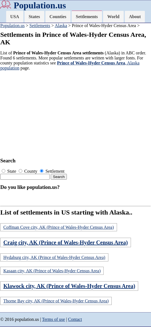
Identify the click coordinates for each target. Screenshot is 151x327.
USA (14, 16)
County (28, 171)
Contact (75, 319)
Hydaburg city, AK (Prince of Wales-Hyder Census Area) (54, 257)
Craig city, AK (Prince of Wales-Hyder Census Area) (65, 242)
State (9, 171)
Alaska (61, 25)
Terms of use (53, 319)
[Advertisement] (74, 114)
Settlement (52, 171)
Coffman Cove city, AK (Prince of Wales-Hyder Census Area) (58, 227)
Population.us (40, 5)
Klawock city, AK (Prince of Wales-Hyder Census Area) (69, 286)
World (113, 16)
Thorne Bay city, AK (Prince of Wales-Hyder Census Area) (56, 301)
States (34, 16)
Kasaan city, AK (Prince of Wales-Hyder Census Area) (52, 270)
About (135, 16)
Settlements (87, 16)
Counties (58, 16)
